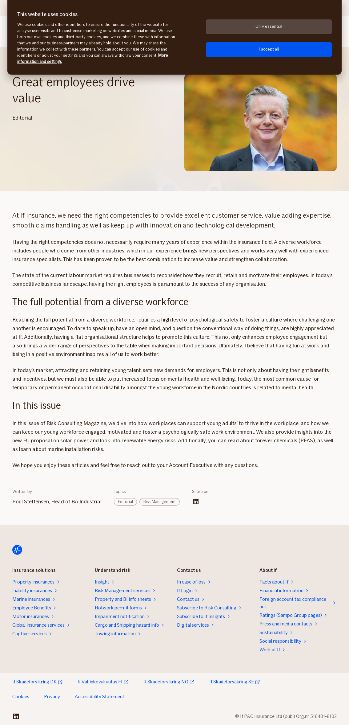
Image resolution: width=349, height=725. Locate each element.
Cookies (20, 696)
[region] (174, 37)
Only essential (268, 26)
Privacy (52, 696)
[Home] (17, 550)
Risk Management (159, 501)
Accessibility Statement (99, 696)
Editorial (125, 501)
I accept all (269, 49)
